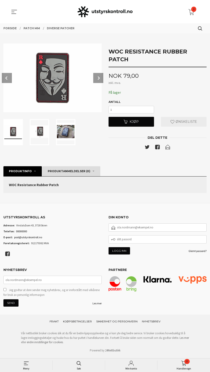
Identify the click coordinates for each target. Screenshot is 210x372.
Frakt (54, 323)
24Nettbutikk (112, 352)
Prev (7, 78)
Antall (115, 102)
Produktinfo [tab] (20, 172)
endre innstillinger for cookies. (45, 344)
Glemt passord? (198, 252)
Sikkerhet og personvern (117, 323)
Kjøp (131, 123)
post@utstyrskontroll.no (28, 238)
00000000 (21, 232)
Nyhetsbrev (151, 323)
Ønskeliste (183, 123)
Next (98, 78)
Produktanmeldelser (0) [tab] (69, 172)
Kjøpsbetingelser (77, 323)
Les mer (97, 305)
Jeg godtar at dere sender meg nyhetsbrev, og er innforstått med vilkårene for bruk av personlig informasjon (51, 294)
